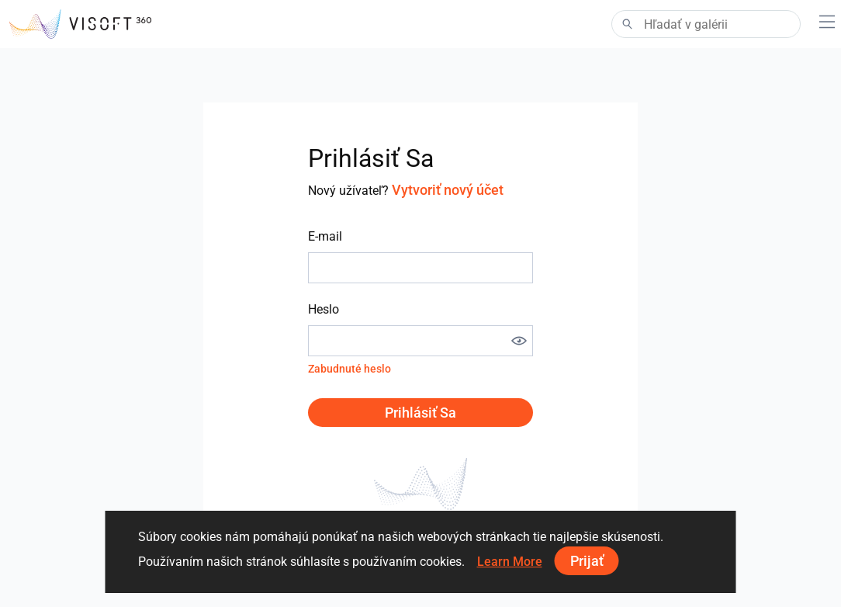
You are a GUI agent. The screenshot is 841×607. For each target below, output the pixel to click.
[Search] (706, 24)
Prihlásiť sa (420, 412)
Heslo (323, 309)
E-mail (325, 236)
